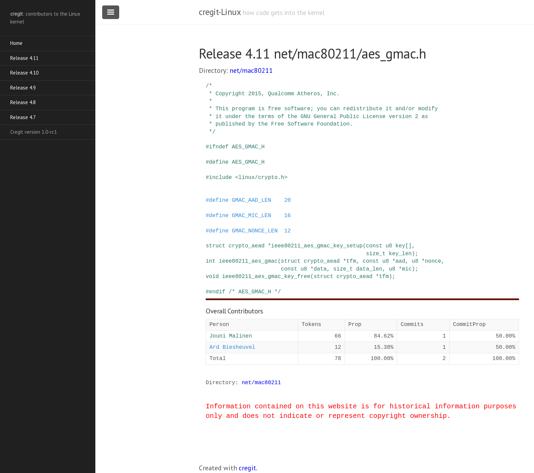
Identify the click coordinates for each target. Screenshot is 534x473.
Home (16, 43)
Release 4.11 (24, 58)
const (374, 246)
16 (287, 215)
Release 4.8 (23, 102)
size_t (376, 254)
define (219, 162)
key (400, 246)
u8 (389, 246)
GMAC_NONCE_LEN (255, 231)
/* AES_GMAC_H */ (255, 292)
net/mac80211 (251, 70)
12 (287, 231)
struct (215, 246)
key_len (400, 254)
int (211, 261)
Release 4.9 (23, 87)
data (320, 269)
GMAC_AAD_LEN (251, 200)
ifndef (219, 147)
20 (287, 200)
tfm (351, 261)
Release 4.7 (23, 117)
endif (217, 292)
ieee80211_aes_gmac (248, 261)
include (220, 177)
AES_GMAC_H (248, 147)
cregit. (248, 467)
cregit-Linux (219, 11)
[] (408, 246)
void (212, 276)
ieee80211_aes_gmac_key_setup (317, 246)
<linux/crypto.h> (261, 177)
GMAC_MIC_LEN (251, 215)
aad (400, 261)
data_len (369, 269)
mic (407, 269)
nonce (433, 261)
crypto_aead (247, 246)
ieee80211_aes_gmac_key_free (266, 276)
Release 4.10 (24, 72)
